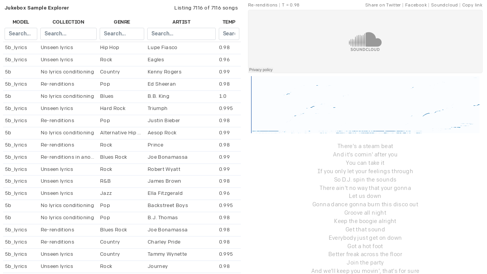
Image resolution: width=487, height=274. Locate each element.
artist (181, 22)
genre (122, 22)
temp (229, 22)
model (21, 22)
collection (68, 22)
